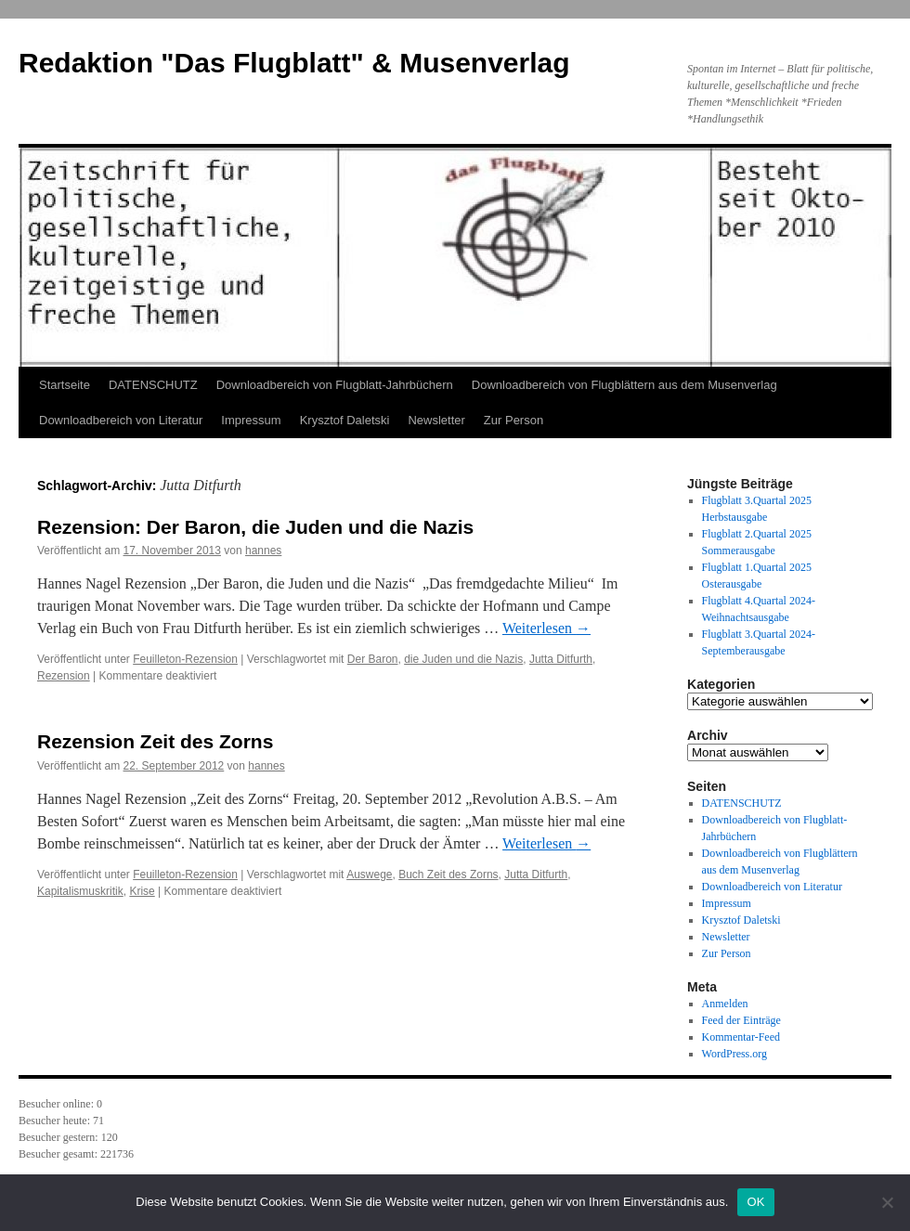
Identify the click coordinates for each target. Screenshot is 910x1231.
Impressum (250, 420)
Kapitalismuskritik (80, 891)
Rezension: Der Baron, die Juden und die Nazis (255, 527)
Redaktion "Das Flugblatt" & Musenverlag (294, 62)
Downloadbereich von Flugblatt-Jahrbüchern (334, 385)
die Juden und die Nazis (463, 659)
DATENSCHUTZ (153, 385)
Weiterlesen (546, 628)
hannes (263, 550)
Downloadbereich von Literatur (120, 420)
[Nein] (887, 1202)
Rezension (63, 675)
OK (755, 1202)
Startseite (64, 385)
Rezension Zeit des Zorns (155, 741)
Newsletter (436, 420)
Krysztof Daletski (345, 420)
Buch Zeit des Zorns (448, 874)
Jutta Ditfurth (560, 659)
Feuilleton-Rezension (185, 659)
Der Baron (372, 659)
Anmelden (725, 1003)
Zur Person (513, 420)
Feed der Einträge (741, 1020)
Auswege (369, 874)
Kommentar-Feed (741, 1036)
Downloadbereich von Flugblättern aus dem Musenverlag (624, 385)
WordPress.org (734, 1053)
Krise (141, 891)
